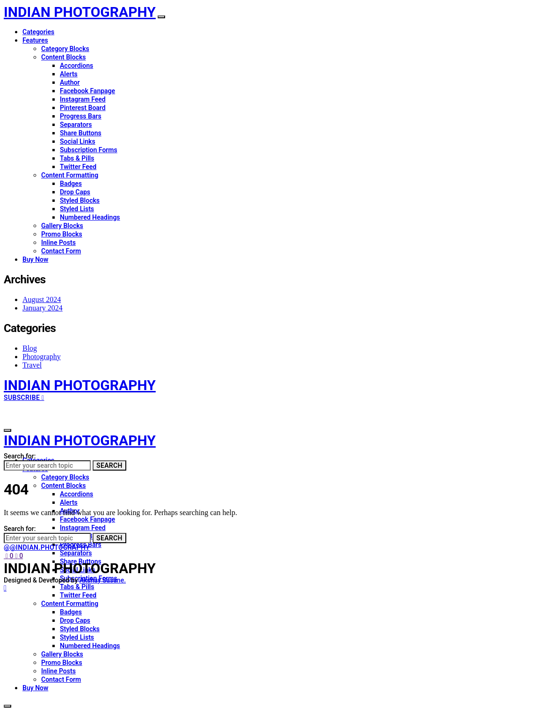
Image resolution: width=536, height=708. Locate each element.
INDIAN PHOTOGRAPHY (80, 12)
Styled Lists (77, 209)
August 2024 (41, 299)
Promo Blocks (61, 234)
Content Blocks (63, 57)
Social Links (77, 141)
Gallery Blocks (62, 225)
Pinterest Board (83, 107)
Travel (32, 365)
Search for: (20, 456)
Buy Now (35, 259)
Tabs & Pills (77, 158)
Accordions (76, 65)
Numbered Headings (90, 217)
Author (70, 82)
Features (35, 40)
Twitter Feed (78, 166)
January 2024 (42, 308)
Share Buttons (80, 133)
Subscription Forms (88, 150)
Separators (76, 124)
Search (109, 465)
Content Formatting (69, 175)
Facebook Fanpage (87, 91)
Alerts (69, 74)
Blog (29, 348)
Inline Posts (58, 242)
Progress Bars (80, 116)
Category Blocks (65, 48)
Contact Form (61, 251)
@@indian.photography (47, 547)
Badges (71, 183)
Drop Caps (75, 192)
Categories (38, 32)
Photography (41, 357)
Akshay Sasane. (103, 580)
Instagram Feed (83, 99)
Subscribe (24, 397)
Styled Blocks (80, 200)
